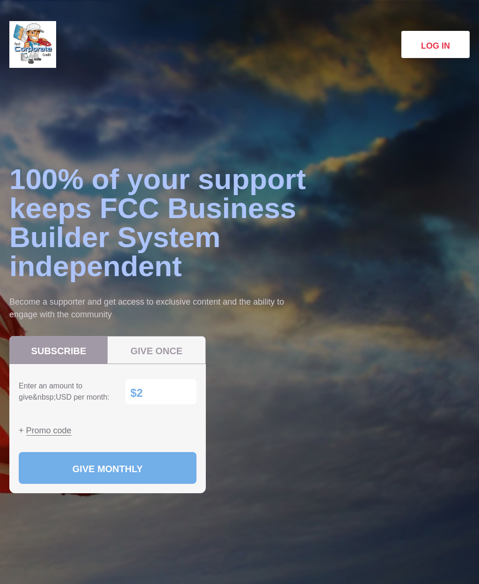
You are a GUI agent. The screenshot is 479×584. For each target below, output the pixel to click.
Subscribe (59, 351)
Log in (435, 46)
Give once (156, 351)
